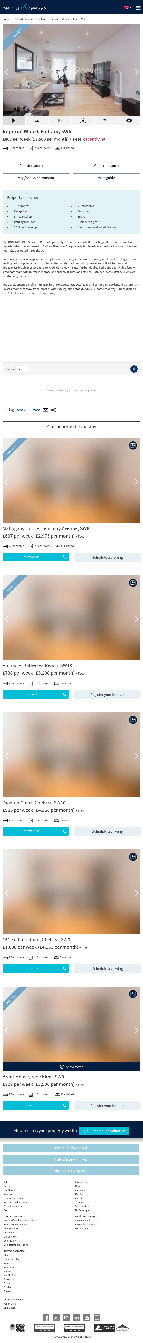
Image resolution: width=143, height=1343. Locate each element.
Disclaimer (9, 1232)
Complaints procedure (16, 1244)
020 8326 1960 (46, 694)
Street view (83, 121)
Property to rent (23, 19)
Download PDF (129, 121)
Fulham (42, 19)
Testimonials (82, 1206)
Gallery (14, 121)
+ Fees (76, 139)
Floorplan (60, 121)
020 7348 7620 (28, 409)
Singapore (9, 1279)
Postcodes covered (85, 1224)
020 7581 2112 (46, 831)
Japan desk (10, 1303)
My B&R (79, 1194)
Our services (10, 1236)
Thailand (8, 1287)
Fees (6, 1210)
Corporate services (14, 1299)
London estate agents (86, 1216)
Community (10, 1240)
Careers (79, 1198)
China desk (9, 1307)
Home (6, 19)
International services (15, 1202)
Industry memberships (16, 1224)
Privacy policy (11, 1228)
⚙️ (134, 369)
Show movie (71, 1067)
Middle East (10, 1275)
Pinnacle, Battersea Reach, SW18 (37, 665)
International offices (14, 1250)
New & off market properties (18, 1220)
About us (80, 1190)
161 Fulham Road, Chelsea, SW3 (36, 939)
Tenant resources (13, 1206)
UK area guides (83, 1228)
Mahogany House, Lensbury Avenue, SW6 (46, 528)
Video (37, 118)
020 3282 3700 (46, 1105)
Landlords (9, 1190)
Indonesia (9, 1267)
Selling (7, 1181)
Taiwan (7, 1283)
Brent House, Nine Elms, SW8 (33, 1076)
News (78, 1186)
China (7, 1254)
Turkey (7, 1291)
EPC (106, 118)
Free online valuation (15, 1216)
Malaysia (8, 1271)
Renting (8, 1194)
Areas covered (82, 1220)
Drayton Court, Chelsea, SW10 (34, 802)
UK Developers (83, 1210)
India (6, 1263)
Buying (7, 1186)
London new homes (14, 1198)
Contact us (81, 1181)
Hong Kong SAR (12, 1258)
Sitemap (79, 1202)
